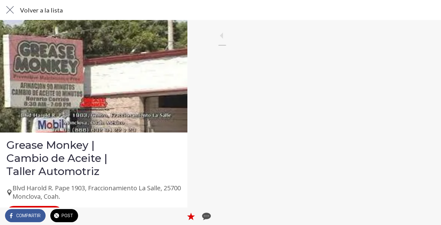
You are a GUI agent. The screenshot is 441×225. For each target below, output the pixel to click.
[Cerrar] (10, 10)
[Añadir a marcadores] (159, 216)
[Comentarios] (174, 216)
